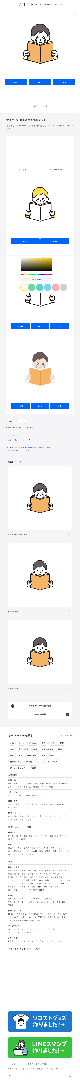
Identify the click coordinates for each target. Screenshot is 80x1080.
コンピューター (15, 932)
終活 (41, 870)
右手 (10, 807)
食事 (24, 874)
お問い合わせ (36, 1069)
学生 (51, 787)
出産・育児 (13, 870)
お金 (12, 749)
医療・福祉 (32, 755)
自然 (12, 755)
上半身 (17, 804)
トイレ (54, 880)
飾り (20, 941)
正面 (16, 428)
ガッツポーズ (59, 816)
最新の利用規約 (29, 447)
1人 (32, 428)
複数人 (21, 795)
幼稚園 (36, 787)
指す (22, 820)
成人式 (26, 848)
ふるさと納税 (18, 917)
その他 (33, 768)
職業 (10, 899)
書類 (47, 880)
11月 (16, 839)
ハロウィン (13, 854)
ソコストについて (15, 1064)
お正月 (11, 848)
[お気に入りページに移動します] (70, 1076)
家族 (28, 795)
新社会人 (37, 899)
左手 (16, 807)
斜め (38, 804)
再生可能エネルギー (37, 914)
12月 (23, 839)
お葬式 (48, 870)
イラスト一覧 (66, 735)
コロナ (38, 874)
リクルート (48, 899)
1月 (25, 836)
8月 (61, 836)
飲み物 (31, 874)
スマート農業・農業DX (18, 920)
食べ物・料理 (16, 762)
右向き (44, 804)
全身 (10, 804)
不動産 (11, 905)
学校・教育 (23, 749)
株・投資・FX (59, 902)
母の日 (54, 848)
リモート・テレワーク (17, 902)
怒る (35, 816)
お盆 (66, 851)
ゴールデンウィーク (16, 851)
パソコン (12, 929)
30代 (42, 784)
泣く (22, 428)
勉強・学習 (46, 902)
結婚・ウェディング (28, 870)
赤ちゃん (27, 787)
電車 (35, 890)
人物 (10, 421)
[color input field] (37, 279)
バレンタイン (43, 848)
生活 (35, 749)
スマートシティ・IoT (57, 914)
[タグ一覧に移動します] (50, 1076)
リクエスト (59, 941)
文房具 (40, 880)
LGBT (22, 784)
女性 (16, 784)
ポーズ (21, 421)
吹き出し (12, 941)
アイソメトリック (17, 768)
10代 (29, 784)
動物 (21, 755)
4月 (41, 836)
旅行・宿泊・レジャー (17, 890)
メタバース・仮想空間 (36, 917)
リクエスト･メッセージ (18, 1069)
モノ (39, 762)
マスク (56, 874)
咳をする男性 (40, 714)
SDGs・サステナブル (17, 914)
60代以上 (63, 784)
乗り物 (29, 762)
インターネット (52, 929)
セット (50, 941)
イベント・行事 (57, 743)
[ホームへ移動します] (10, 1076)
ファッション (14, 883)
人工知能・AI (54, 917)
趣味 (62, 883)
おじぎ (48, 816)
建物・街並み (47, 749)
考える (23, 816)
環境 (60, 749)
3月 (36, 836)
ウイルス (47, 874)
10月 (10, 839)
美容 (52, 755)
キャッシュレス (28, 883)
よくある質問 (41, 1064)
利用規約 (29, 1064)
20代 (35, 784)
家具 (27, 880)
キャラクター (14, 887)
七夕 (55, 851)
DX (9, 917)
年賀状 (19, 848)
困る (30, 816)
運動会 (48, 851)
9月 (67, 836)
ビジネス (33, 743)
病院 (55, 870)
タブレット (22, 929)
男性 (9, 428)
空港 (57, 887)
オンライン (34, 902)
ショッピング (64, 880)
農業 (63, 917)
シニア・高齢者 (15, 787)
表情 (10, 816)
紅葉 (22, 854)
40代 (48, 784)
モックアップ (29, 941)
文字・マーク (51, 762)
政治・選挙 (48, 887)
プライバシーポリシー (54, 1069)
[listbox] (36, 264)
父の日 (62, 848)
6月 (51, 836)
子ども (44, 787)
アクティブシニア (15, 880)
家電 (33, 880)
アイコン (41, 941)
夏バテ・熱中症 (15, 877)
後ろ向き (61, 804)
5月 (46, 836)
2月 (30, 836)
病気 (61, 870)
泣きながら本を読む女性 (40, 706)
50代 (55, 784)
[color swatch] (23, 287)
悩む (16, 816)
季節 (44, 743)
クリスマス (30, 854)
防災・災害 (35, 920)
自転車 (42, 890)
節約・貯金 (42, 883)
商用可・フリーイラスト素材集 (48, 4)
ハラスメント (25, 899)
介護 (10, 874)
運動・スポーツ (30, 877)
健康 (44, 755)
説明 (16, 820)
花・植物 (31, 887)
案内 (10, 820)
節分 (33, 848)
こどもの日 (32, 851)
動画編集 (27, 932)
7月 (56, 836)
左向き (52, 804)
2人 (14, 795)
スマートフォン (36, 929)
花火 (61, 851)
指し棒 (29, 820)
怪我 (66, 870)
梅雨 (41, 851)
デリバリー (53, 883)
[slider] (36, 274)
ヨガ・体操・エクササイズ (50, 877)
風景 (23, 887)
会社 (16, 899)
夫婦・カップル (39, 795)
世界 (39, 887)
